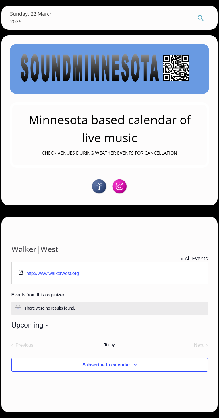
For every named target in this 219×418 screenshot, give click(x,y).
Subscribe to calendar (106, 364)
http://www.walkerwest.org (52, 273)
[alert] (109, 308)
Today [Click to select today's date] (109, 344)
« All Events (194, 258)
